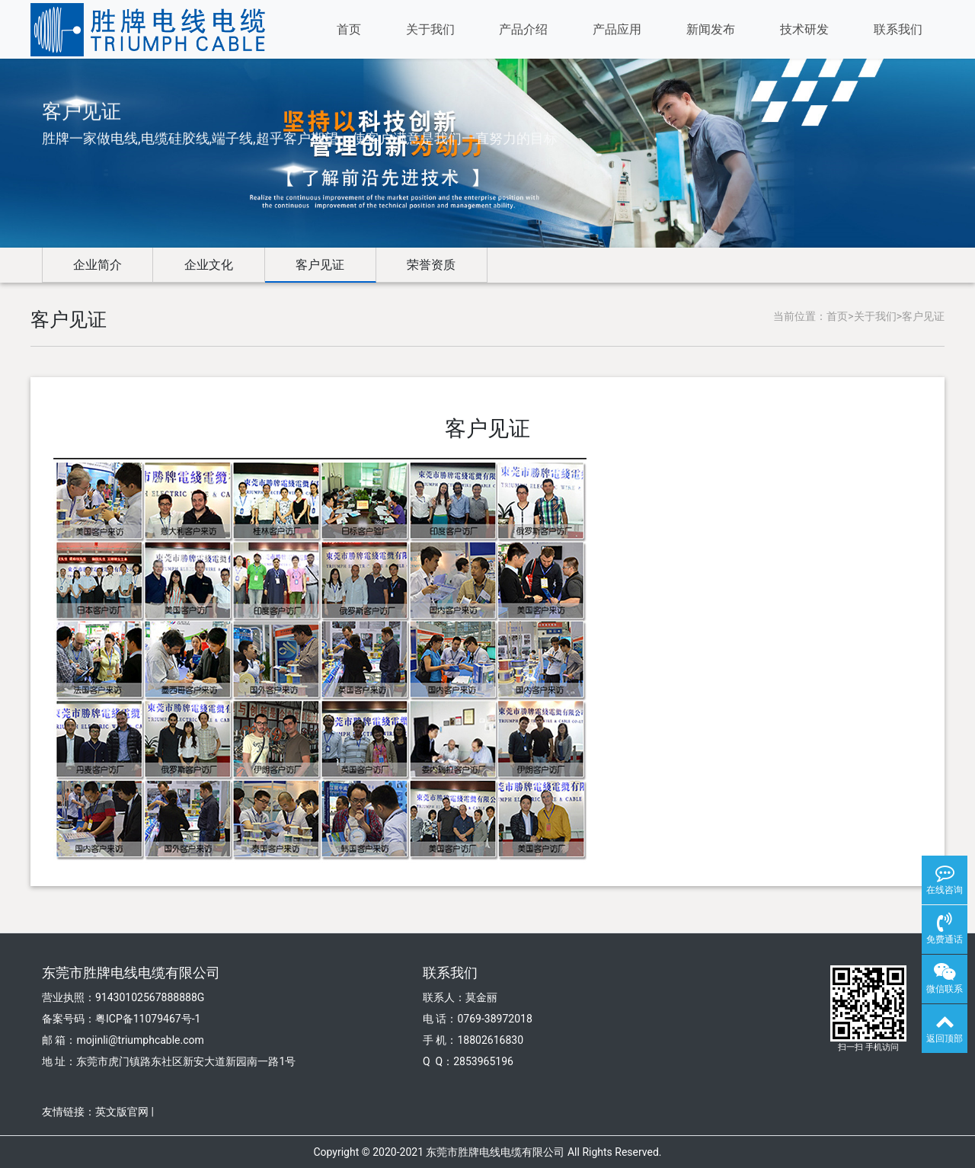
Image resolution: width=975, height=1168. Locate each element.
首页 (349, 29)
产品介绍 (523, 29)
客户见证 (320, 265)
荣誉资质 (431, 265)
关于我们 (430, 29)
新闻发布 (710, 29)
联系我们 (898, 29)
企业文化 (208, 265)
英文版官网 (122, 1112)
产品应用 (617, 29)
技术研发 (804, 29)
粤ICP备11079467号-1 (147, 1019)
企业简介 (97, 265)
